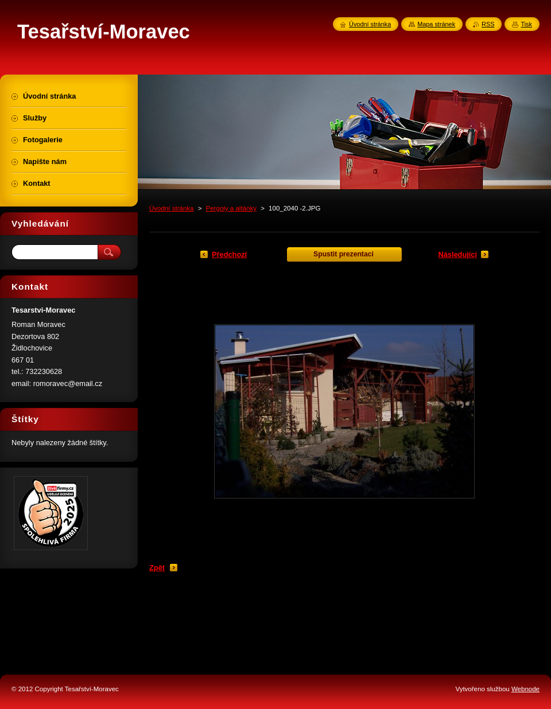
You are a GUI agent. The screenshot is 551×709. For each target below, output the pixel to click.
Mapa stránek (436, 24)
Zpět (157, 567)
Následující (457, 254)
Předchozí (229, 254)
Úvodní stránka (171, 208)
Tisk (526, 24)
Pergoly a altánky (231, 208)
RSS (488, 24)
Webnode (525, 688)
